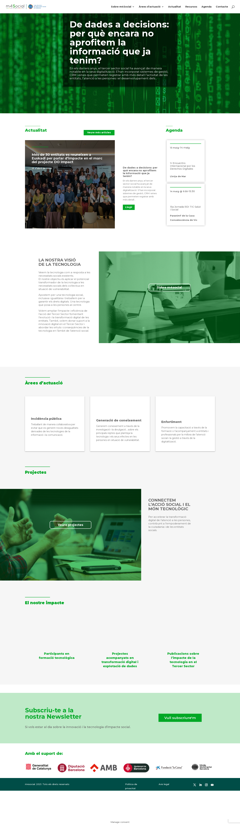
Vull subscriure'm (180, 718)
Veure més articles (99, 132)
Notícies (57, 168)
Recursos (191, 6)
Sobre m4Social (121, 6)
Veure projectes (70, 525)
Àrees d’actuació (149, 6)
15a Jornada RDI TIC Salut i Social (185, 208)
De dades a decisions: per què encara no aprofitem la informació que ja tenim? (119, 42)
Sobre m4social (169, 287)
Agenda (207, 6)
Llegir (128, 207)
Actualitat (174, 6)
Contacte (222, 6)
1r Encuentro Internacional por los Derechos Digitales (182, 166)
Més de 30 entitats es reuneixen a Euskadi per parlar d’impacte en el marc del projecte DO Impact (67, 158)
